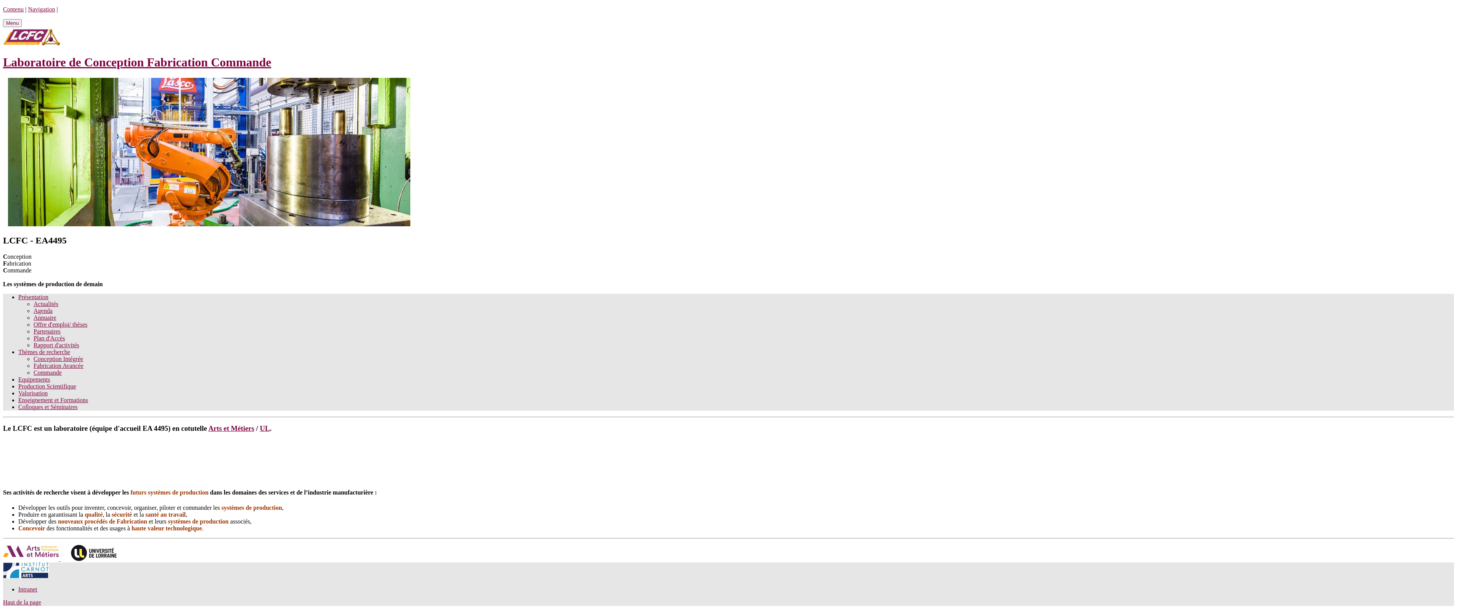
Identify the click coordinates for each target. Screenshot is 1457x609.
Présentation (33, 297)
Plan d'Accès (49, 338)
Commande (48, 372)
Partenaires (47, 331)
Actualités (46, 304)
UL (265, 428)
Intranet (27, 589)
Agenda (43, 311)
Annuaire (45, 317)
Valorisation (33, 393)
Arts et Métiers (231, 428)
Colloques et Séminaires (48, 407)
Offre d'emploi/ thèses (60, 324)
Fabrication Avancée (59, 365)
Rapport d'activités (56, 345)
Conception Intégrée (58, 359)
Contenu (13, 9)
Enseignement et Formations (53, 400)
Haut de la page (22, 602)
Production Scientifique (47, 386)
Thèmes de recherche (44, 352)
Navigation (41, 9)
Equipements (34, 379)
